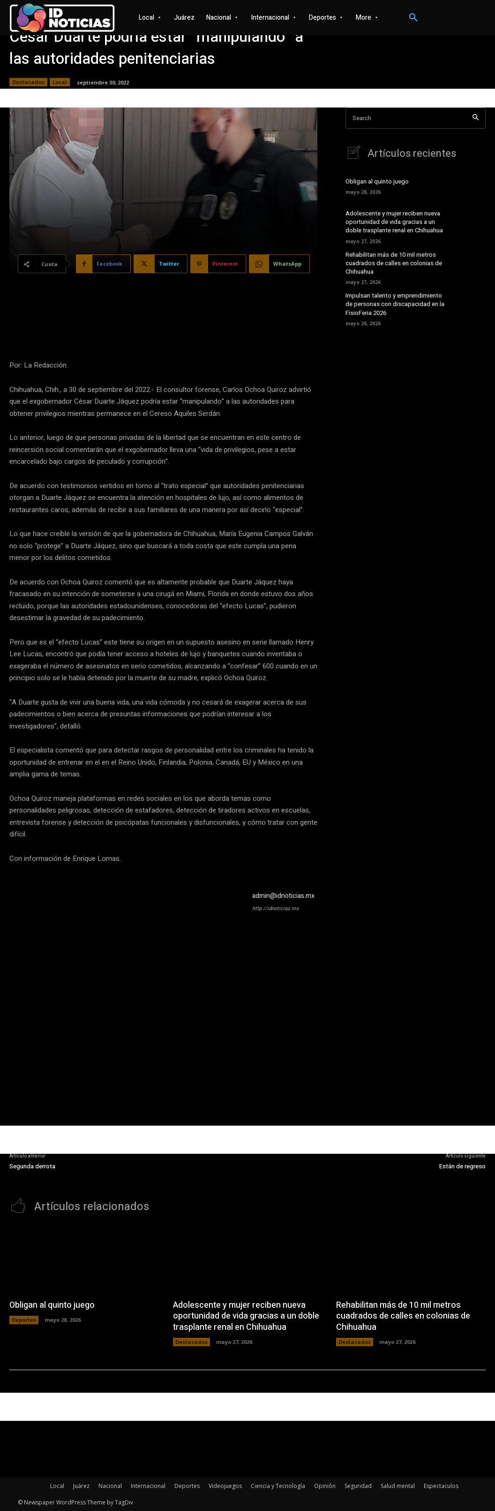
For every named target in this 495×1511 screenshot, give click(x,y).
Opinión (325, 1486)
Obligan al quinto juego (377, 181)
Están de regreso (462, 1166)
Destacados (28, 82)
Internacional (148, 1486)
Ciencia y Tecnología (278, 1486)
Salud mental (398, 1486)
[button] (413, 18)
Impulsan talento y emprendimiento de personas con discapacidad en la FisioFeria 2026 (394, 304)
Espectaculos (441, 1486)
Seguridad (358, 1486)
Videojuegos (225, 1486)
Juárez (81, 1486)
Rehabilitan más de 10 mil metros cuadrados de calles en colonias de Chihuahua (393, 263)
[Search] (475, 118)
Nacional (110, 1486)
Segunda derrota (32, 1166)
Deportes (24, 1319)
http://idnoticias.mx (275, 909)
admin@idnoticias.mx (283, 896)
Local (60, 82)
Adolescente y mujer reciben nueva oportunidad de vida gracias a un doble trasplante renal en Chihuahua (394, 222)
